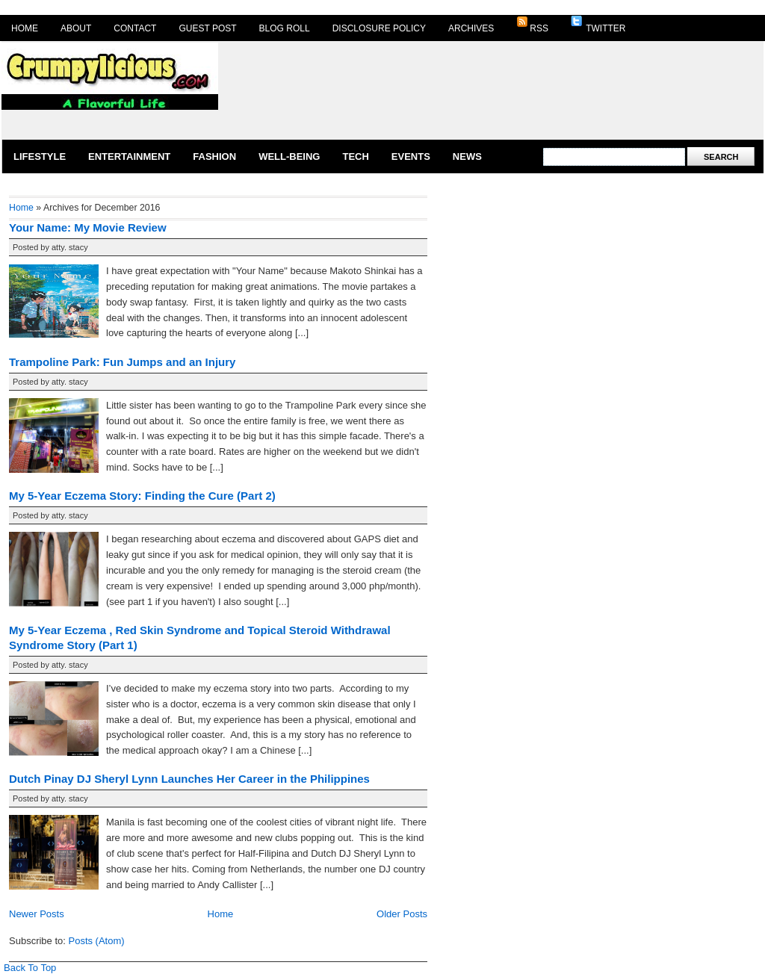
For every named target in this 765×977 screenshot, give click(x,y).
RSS (532, 25)
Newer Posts (36, 913)
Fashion (214, 156)
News (467, 156)
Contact (135, 28)
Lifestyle (39, 156)
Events (410, 156)
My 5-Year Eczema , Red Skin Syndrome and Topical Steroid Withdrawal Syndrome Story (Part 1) (200, 637)
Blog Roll (284, 28)
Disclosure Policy (379, 28)
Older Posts (402, 913)
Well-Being (289, 156)
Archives (471, 28)
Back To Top (30, 967)
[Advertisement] (286, 89)
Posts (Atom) (97, 940)
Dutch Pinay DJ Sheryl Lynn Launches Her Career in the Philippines (189, 778)
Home (24, 28)
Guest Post (207, 28)
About (76, 28)
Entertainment (129, 156)
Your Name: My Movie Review (88, 227)
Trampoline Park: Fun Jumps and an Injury (122, 362)
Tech (355, 156)
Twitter (598, 25)
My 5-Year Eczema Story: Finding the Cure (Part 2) (142, 495)
